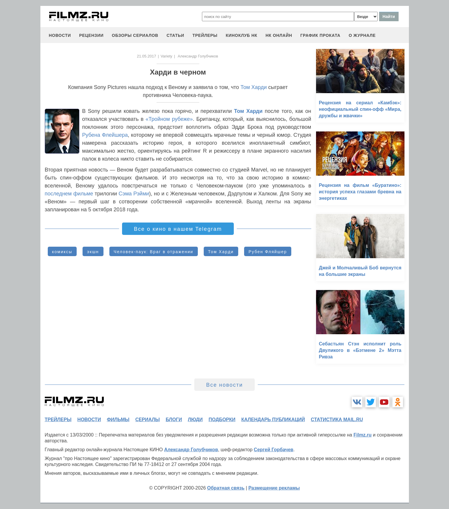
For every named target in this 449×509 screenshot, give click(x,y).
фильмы (118, 419)
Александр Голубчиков (191, 449)
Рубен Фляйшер (268, 251)
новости (60, 35)
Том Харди (254, 87)
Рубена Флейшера (105, 135)
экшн (93, 251)
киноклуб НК (241, 35)
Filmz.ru (362, 434)
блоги (174, 419)
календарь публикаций (273, 419)
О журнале (362, 35)
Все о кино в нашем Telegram (178, 229)
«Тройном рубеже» (169, 119)
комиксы (62, 251)
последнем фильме (70, 194)
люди (195, 419)
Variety (166, 56)
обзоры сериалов (135, 35)
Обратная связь (226, 487)
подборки (222, 419)
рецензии (91, 35)
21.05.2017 (146, 56)
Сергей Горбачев (273, 449)
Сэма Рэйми (134, 194)
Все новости (224, 385)
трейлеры (205, 35)
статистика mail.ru (337, 419)
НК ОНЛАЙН (279, 35)
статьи (175, 35)
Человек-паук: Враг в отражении (153, 251)
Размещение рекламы (274, 487)
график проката (320, 35)
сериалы (147, 419)
